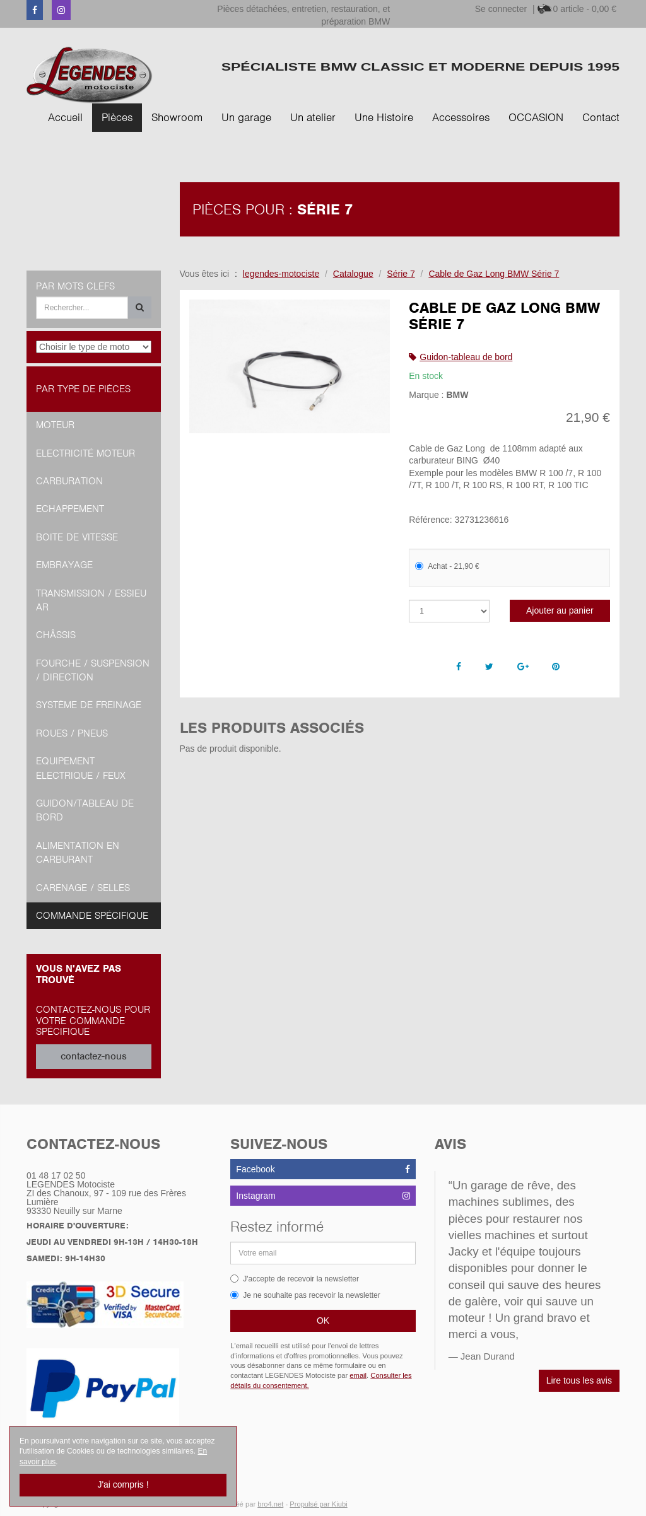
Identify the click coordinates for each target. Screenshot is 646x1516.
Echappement (70, 509)
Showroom (177, 117)
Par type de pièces (83, 389)
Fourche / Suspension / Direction (93, 670)
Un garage (246, 117)
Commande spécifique (92, 915)
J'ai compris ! (122, 1484)
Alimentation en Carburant (77, 852)
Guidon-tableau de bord (466, 357)
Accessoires (461, 117)
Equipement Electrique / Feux (81, 768)
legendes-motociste (281, 274)
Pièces (117, 117)
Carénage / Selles (83, 888)
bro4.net (270, 1504)
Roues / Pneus (72, 733)
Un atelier (313, 117)
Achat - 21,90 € (447, 566)
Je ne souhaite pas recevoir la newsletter (305, 1295)
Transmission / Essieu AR (91, 600)
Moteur (55, 425)
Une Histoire (384, 117)
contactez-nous (94, 1056)
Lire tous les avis (579, 1380)
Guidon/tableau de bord (85, 810)
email (358, 1375)
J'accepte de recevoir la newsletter (294, 1278)
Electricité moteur (85, 453)
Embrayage (64, 565)
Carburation (69, 481)
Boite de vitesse (77, 537)
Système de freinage (88, 705)
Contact (601, 117)
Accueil (65, 117)
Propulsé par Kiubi (318, 1504)
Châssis (56, 635)
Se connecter (501, 9)
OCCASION (535, 117)
